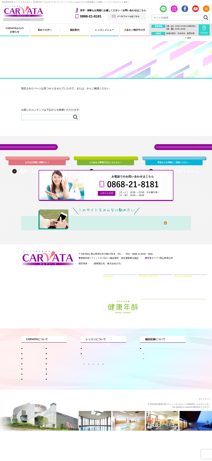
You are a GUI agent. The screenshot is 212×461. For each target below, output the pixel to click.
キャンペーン (30, 383)
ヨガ (99, 399)
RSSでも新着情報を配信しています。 (42, 104)
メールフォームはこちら (128, 16)
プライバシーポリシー (59, 409)
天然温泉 (149, 383)
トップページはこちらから (36, 93)
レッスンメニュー (104, 30)
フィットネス (152, 388)
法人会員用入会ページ (59, 394)
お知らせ (51, 383)
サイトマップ (109, 88)
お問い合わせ (30, 404)
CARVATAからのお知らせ (15, 30)
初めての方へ (45, 30)
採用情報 (27, 409)
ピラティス (101, 394)
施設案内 (74, 30)
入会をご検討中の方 (134, 30)
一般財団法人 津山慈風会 (103, 293)
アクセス (204, 33)
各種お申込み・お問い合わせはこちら (106, 151)
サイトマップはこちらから (36, 99)
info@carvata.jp (176, 284)
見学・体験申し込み (33, 399)
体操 (87, 394)
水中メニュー (118, 394)
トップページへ (23, 19)
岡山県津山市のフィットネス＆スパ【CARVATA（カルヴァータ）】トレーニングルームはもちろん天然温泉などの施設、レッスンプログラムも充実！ (65, 2)
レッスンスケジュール (97, 389)
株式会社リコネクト (201, 437)
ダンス (88, 399)
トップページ (84, 88)
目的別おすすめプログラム (96, 378)
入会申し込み (54, 388)
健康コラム (53, 378)
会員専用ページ (55, 404)
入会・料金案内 (55, 399)
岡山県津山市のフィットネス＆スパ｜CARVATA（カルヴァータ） (182, 434)
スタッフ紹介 (30, 388)
